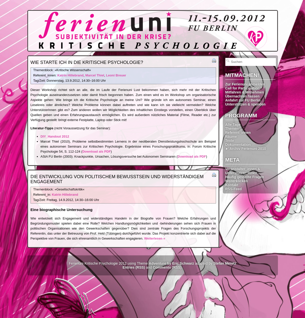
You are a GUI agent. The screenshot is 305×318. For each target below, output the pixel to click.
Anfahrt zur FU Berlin (243, 100)
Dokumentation (238, 145)
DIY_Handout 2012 (55, 136)
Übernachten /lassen (242, 96)
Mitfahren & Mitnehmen (244, 92)
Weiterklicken (236, 181)
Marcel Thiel (94, 75)
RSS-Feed (233, 189)
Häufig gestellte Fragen (244, 177)
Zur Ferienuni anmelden (245, 84)
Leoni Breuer (116, 75)
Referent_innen (238, 133)
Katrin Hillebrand (70, 75)
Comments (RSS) (167, 267)
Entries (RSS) (134, 267)
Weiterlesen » (154, 238)
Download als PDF (96, 151)
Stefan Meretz (224, 263)
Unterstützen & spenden (245, 104)
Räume (231, 137)
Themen (232, 129)
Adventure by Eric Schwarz (171, 263)
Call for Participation (242, 88)
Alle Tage (233, 125)
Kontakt (231, 185)
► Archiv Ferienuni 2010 (245, 149)
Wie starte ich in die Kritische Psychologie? (87, 62)
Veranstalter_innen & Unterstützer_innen (242, 171)
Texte (229, 141)
